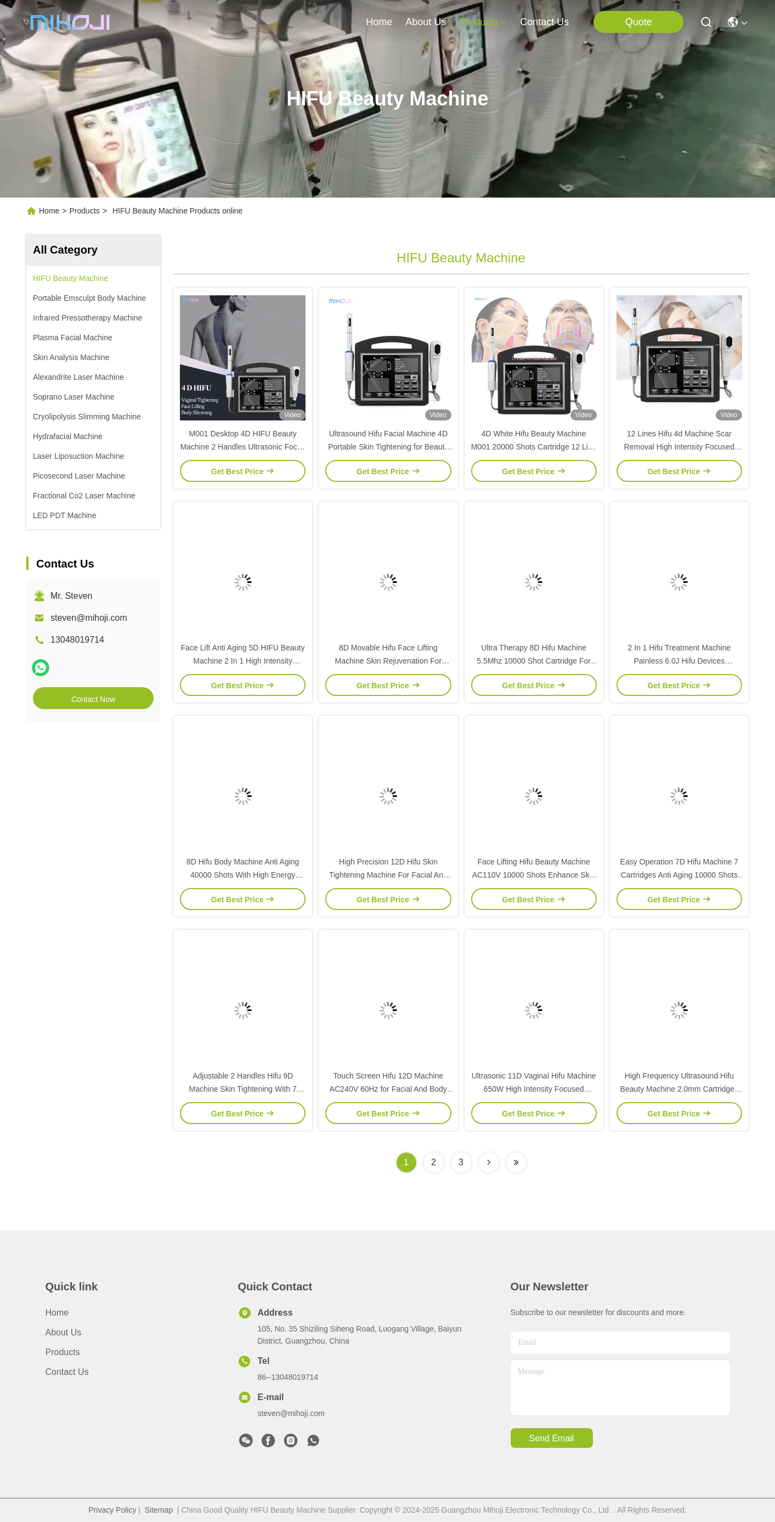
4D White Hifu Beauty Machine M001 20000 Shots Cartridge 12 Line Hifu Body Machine (534, 446)
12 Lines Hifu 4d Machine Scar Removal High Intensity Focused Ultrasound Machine (679, 446)
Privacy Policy (112, 1510)
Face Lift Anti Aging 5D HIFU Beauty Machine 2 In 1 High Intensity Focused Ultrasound (243, 660)
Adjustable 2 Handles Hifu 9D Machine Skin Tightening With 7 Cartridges (243, 1089)
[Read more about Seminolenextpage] (489, 1162)
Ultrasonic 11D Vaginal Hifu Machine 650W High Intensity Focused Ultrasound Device (534, 1089)
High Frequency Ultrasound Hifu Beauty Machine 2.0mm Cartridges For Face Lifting (679, 1089)
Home (379, 21)
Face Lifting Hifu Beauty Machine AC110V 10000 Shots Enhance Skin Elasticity (534, 874)
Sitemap (159, 1510)
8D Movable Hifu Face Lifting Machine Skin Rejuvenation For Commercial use (388, 660)
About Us (64, 1332)
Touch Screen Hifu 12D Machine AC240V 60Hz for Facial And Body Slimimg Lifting (388, 1089)
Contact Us (67, 1372)
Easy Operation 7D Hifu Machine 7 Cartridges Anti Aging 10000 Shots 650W (679, 874)
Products (85, 210)
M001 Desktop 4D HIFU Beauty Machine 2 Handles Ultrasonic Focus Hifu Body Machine (243, 446)
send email (551, 1438)
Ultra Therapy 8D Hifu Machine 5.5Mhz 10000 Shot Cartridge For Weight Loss (534, 660)
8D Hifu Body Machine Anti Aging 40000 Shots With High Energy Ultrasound (242, 874)
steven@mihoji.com (88, 617)
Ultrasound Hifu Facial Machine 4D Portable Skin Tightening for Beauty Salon (388, 446)
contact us (544, 21)
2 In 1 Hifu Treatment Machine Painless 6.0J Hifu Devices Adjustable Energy (679, 660)
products (483, 21)
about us (425, 21)
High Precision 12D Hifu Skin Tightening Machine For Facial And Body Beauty (388, 874)
